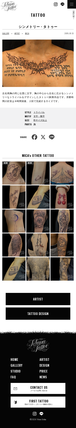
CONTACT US (38, 388)
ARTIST (17, 33)
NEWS (43, 377)
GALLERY (5, 33)
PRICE (44, 371)
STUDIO (16, 371)
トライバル (39, 112)
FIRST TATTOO (38, 402)
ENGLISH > (73, 15)
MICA (27, 33)
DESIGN (44, 365)
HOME (14, 359)
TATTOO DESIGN (38, 313)
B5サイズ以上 (40, 120)
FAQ (13, 377)
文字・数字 (39, 116)
